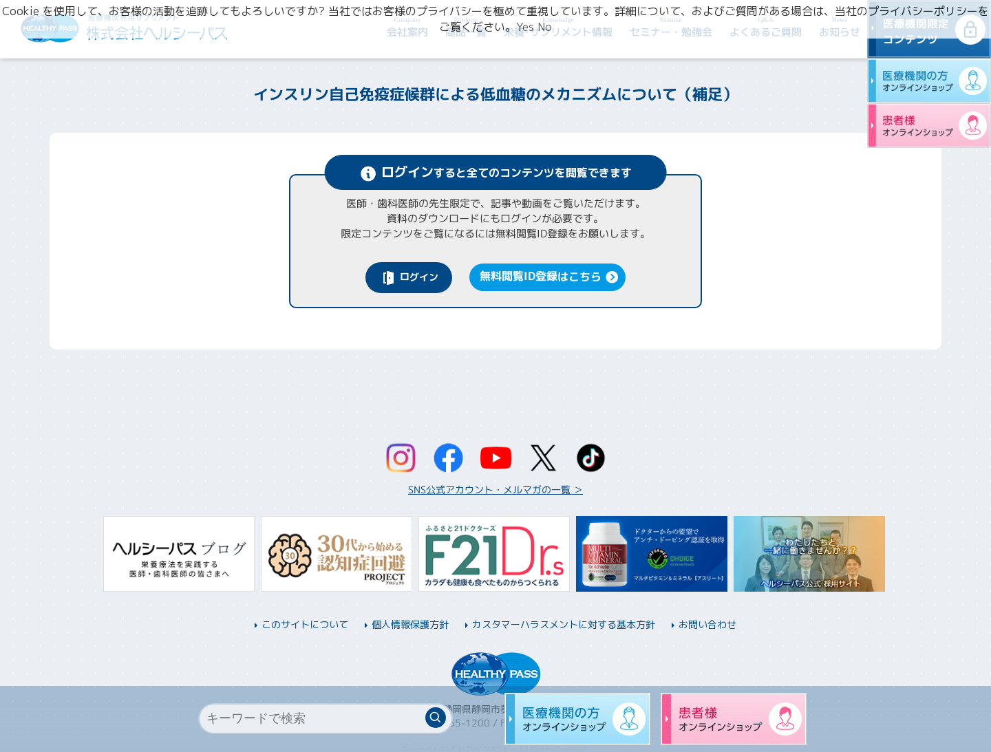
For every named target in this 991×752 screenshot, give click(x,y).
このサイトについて (305, 624)
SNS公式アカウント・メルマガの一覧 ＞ (495, 489)
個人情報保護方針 (410, 624)
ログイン (419, 276)
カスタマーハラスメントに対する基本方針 (563, 624)
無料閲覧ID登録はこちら (540, 275)
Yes (525, 26)
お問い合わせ (707, 624)
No (544, 26)
